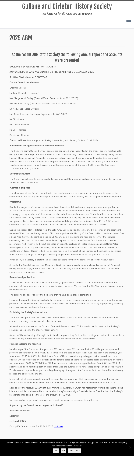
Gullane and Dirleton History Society (67, 6)
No (63, 450)
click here (58, 426)
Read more (74, 450)
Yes (56, 450)
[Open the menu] (128, 21)
